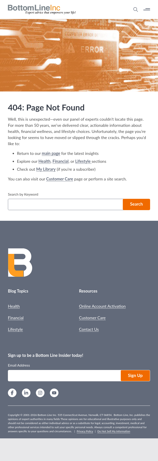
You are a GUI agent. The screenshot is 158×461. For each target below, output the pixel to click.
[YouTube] (54, 393)
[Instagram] (40, 393)
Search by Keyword (23, 194)
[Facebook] (12, 393)
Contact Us (89, 329)
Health (44, 161)
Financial (61, 161)
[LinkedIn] (26, 393)
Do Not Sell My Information (113, 431)
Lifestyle (83, 161)
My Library (46, 169)
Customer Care (59, 178)
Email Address (19, 365)
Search (136, 203)
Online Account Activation (102, 306)
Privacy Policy (85, 431)
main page (51, 153)
